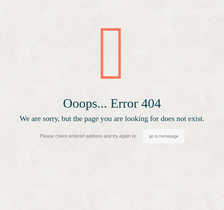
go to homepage (163, 136)
